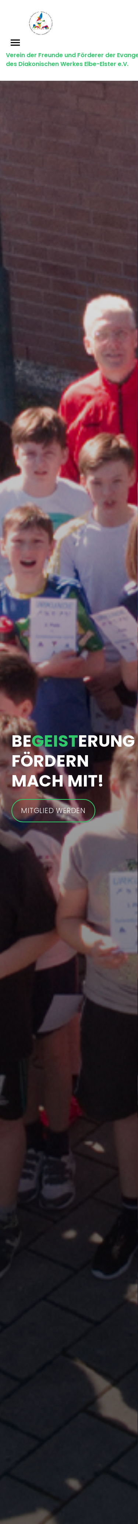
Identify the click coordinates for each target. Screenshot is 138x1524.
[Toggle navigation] (15, 42)
